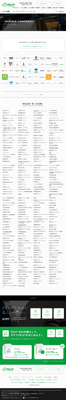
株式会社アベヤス (37, 120)
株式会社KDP (5, 172)
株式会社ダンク (37, 212)
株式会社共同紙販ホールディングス (41, 165)
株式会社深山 (21, 245)
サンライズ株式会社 (53, 179)
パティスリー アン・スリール (55, 238)
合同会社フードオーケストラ (24, 175)
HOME (9, 377)
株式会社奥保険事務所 (53, 145)
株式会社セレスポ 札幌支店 (24, 197)
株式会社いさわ (21, 125)
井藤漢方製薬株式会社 (38, 127)
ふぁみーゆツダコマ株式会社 (8, 250)
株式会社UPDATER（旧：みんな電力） (56, 121)
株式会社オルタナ (21, 152)
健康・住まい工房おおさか (8, 169)
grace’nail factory (53, 167)
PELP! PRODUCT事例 (30, 11)
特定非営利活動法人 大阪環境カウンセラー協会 (25, 222)
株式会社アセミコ (21, 115)
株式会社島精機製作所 (53, 191)
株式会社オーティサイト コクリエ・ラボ (55, 143)
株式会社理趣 (36, 283)
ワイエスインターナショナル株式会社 (10, 286)
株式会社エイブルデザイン (23, 135)
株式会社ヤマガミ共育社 (23, 276)
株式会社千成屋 (52, 197)
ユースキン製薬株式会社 (23, 267)
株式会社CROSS (37, 167)
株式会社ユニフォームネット (55, 278)
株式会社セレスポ (37, 193)
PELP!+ (24, 379)
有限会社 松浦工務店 (38, 257)
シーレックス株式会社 (38, 184)
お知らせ (44, 7)
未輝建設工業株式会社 (38, 262)
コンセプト (16, 377)
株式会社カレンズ (52, 154)
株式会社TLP (5, 216)
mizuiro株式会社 (52, 262)
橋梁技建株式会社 (6, 161)
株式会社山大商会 (52, 274)
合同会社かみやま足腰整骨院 (39, 154)
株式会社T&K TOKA (53, 216)
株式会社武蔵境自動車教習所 (39, 267)
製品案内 (23, 11)
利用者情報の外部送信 (34, 385)
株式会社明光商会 (6, 269)
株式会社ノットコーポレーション (40, 238)
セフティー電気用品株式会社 (8, 197)
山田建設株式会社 (37, 276)
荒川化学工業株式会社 (38, 123)
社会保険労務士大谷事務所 (39, 189)
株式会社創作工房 (6, 200)
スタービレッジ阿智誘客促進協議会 (25, 191)
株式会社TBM (52, 214)
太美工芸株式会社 (6, 207)
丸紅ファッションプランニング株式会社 (10, 263)
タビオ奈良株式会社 (53, 209)
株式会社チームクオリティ (54, 212)
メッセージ (23, 377)
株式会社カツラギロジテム (23, 154)
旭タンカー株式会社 (38, 112)
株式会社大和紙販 (52, 205)
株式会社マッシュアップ (54, 254)
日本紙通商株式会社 (53, 233)
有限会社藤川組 (21, 252)
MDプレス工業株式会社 (23, 142)
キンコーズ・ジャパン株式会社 (9, 165)
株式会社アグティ (6, 112)
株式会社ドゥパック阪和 (23, 218)
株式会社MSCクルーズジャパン (55, 140)
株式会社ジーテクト (22, 184)
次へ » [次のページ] (41, 94)
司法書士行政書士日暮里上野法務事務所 (56, 185)
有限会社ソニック (21, 200)
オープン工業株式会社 (22, 145)
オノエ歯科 (20, 147)
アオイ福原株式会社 (53, 110)
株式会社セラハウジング (8, 193)
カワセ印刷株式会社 (7, 156)
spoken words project (7, 191)
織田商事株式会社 (37, 147)
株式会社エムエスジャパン (39, 140)
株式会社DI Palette (38, 216)
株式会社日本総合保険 (38, 233)
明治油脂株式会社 (52, 267)
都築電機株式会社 (37, 224)
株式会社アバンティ (22, 120)
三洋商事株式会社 (37, 179)
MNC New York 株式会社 (8, 142)
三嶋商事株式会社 (6, 267)
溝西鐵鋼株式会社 (6, 265)
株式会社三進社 (6, 179)
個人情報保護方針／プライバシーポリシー (47, 382)
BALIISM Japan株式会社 (54, 240)
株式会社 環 (36, 269)
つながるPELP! (38, 377)
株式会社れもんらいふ (53, 283)
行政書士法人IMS (21, 110)
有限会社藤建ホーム (7, 221)
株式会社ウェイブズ (7, 132)
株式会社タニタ (37, 209)
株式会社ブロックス (38, 252)
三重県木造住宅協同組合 (23, 262)
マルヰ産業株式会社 (53, 257)
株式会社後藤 (36, 175)
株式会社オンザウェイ (38, 152)
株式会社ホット (6, 254)
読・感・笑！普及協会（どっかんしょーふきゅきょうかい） (41, 219)
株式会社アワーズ (21, 123)
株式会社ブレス (37, 245)
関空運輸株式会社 (52, 156)
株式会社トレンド (6, 229)
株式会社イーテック (38, 125)
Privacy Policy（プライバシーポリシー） (11, 397)
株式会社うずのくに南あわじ (24, 132)
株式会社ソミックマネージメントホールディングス (41, 201)
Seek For (4, 184)
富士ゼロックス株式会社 (54, 250)
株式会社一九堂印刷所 (53, 125)
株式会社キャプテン (38, 161)
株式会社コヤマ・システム (8, 177)
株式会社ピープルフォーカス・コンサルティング (25, 243)
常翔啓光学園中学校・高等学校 (24, 189)
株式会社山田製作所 (7, 276)
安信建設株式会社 (52, 123)
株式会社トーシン (52, 221)
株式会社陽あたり (6, 242)
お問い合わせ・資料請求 (58, 7)
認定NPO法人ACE (6, 238)
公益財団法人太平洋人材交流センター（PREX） (56, 173)
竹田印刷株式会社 (37, 207)
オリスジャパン (6, 152)
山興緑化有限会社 (52, 177)
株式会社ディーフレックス (23, 216)
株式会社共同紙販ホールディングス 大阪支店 (56, 162)
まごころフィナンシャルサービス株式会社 (25, 258)
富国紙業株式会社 (37, 250)
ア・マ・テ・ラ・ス (7, 123)
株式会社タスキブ (6, 209)
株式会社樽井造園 (21, 212)
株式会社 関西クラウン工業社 (39, 156)
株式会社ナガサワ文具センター (40, 231)
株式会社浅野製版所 (53, 112)
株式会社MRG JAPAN (22, 140)
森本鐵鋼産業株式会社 (7, 274)
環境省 (19, 156)
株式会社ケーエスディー (54, 169)
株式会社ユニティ (37, 278)
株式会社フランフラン (53, 245)
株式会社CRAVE (21, 167)
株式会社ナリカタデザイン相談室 (55, 231)
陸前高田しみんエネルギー (8, 283)
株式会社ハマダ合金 (7, 245)
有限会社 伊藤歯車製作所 (54, 127)
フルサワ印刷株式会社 (7, 252)
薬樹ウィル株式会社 (22, 274)
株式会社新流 (21, 233)
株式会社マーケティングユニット (9, 257)
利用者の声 (38, 7)
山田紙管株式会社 (52, 276)
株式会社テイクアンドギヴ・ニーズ (41, 214)
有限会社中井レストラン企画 (24, 229)
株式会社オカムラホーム (7, 145)
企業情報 (49, 7)
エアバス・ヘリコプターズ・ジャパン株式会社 (56, 133)
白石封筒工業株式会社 (53, 189)
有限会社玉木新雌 (6, 212)
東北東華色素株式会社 (7, 218)
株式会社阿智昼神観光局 (38, 115)
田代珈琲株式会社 (21, 209)
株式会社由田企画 (21, 278)
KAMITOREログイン (44, 3)
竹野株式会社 (51, 207)
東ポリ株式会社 (6, 224)
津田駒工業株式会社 (22, 214)
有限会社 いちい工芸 (22, 127)
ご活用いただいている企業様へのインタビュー (33, 46)
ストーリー (30, 377)
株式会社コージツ (37, 172)
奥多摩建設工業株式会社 (7, 147)
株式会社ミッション (38, 265)
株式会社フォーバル (22, 250)
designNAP (51, 218)
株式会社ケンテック (22, 172)
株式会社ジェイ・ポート (7, 189)
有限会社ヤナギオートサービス (40, 274)
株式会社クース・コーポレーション (25, 165)
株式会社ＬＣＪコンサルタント (40, 142)
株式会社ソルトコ (52, 200)
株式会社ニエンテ (7, 233)
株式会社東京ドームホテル (39, 221)
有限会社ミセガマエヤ (53, 265)
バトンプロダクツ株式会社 (8, 240)
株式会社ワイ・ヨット (53, 269)
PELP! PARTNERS (40, 379)
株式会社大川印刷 (37, 145)
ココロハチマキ (6, 175)
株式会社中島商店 (52, 229)
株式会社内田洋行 (37, 132)
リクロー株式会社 (21, 283)
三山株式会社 (21, 265)
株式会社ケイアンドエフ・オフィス (41, 169)
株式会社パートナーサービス (39, 240)
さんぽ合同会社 (21, 179)
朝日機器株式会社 (21, 112)
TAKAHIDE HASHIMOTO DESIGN (25, 207)
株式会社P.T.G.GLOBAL (54, 242)
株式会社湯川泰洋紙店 (7, 278)
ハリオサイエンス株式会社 (23, 240)
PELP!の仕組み (16, 11)
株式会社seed (36, 181)
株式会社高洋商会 (52, 175)
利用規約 (27, 382)
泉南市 (35, 197)
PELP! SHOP (58, 3)
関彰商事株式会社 (37, 191)
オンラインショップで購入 (21, 354)
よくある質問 (31, 7)
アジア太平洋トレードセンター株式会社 (10, 116)
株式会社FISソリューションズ (9, 140)
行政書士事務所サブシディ (39, 177)
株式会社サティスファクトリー (24, 177)
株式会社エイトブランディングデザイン (10, 136)
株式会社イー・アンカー (7, 125)
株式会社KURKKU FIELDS (8, 167)
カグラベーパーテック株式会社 (9, 154)
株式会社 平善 (37, 242)
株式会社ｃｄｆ (21, 181)
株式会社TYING (37, 205)
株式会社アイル (6, 110)
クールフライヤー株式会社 (54, 165)
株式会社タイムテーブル (7, 205)
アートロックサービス (53, 115)
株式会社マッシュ (37, 254)
